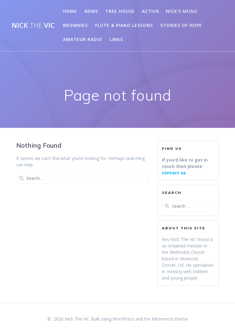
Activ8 (150, 11)
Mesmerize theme (170, 319)
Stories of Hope (181, 25)
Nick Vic (33, 25)
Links (116, 39)
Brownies (75, 25)
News (91, 11)
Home (70, 11)
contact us (174, 173)
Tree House (120, 11)
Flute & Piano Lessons (124, 25)
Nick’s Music (182, 11)
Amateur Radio (82, 39)
